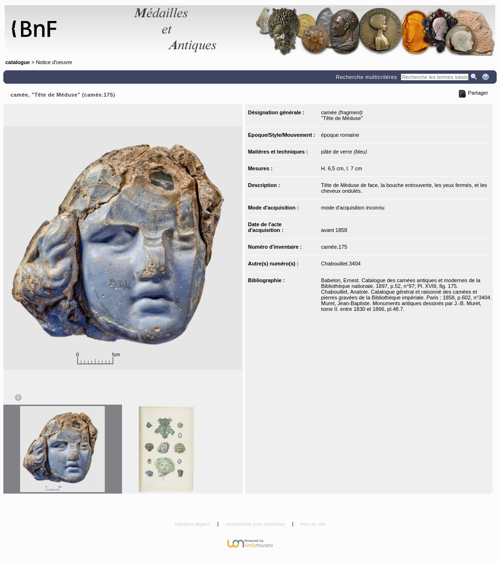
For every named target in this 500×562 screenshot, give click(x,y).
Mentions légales (193, 524)
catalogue (17, 62)
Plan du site (312, 524)
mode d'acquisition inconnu (352, 207)
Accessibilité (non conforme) (256, 524)
